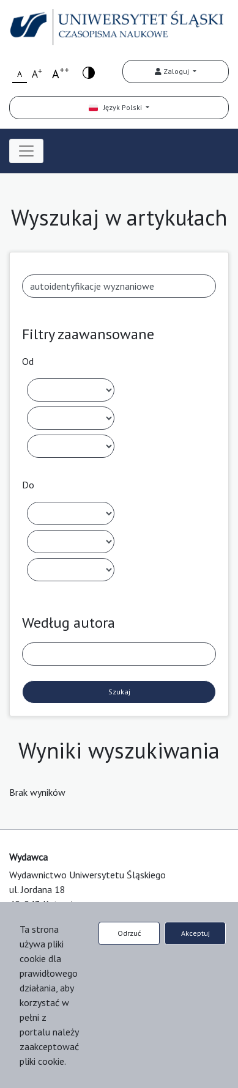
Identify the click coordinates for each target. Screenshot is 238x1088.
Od (28, 361)
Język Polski (116, 107)
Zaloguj (173, 71)
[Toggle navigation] (26, 151)
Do (28, 485)
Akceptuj (195, 933)
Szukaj (119, 691)
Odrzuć (129, 933)
